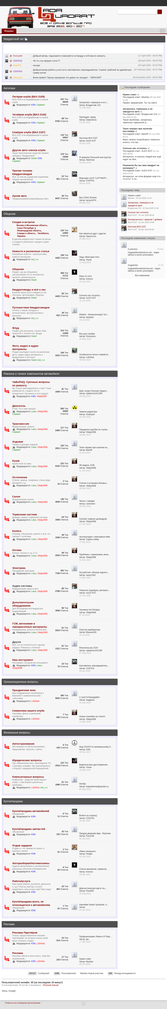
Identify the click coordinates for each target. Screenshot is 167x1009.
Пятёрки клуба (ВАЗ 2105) (28, 96)
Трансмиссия (20, 423)
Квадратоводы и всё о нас (29, 289)
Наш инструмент (22, 659)
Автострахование (23, 743)
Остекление (19, 477)
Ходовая (17, 441)
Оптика (16, 550)
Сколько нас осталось (138, 212)
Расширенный (164, 11)
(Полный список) (51, 985)
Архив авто (19, 195)
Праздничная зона (23, 690)
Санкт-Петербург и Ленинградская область (29, 229)
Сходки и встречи (23, 222)
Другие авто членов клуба (28, 150)
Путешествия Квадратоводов (30, 307)
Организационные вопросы (21, 681)
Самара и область (26, 233)
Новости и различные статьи (30, 251)
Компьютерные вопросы (28, 776)
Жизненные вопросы (17, 732)
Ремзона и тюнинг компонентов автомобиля (31, 373)
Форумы (9, 31)
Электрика (18, 567)
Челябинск (42, 233)
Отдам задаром (22, 845)
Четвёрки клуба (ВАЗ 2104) (29, 114)
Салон (16, 496)
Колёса (16, 530)
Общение (10, 213)
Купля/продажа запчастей (28, 828)
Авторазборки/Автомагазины (30, 863)
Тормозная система (24, 514)
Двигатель (19, 405)
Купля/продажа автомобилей (30, 811)
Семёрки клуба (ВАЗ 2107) (28, 132)
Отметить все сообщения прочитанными (22, 1003)
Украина (21, 236)
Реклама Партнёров (24, 932)
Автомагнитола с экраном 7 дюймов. (145, 219)
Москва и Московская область (32, 225)
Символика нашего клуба (28, 710)
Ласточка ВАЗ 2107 (137, 227)
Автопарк (9, 88)
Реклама (9, 924)
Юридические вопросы (27, 760)
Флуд (15, 327)
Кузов (16, 460)
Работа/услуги (21, 881)
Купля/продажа (13, 801)
